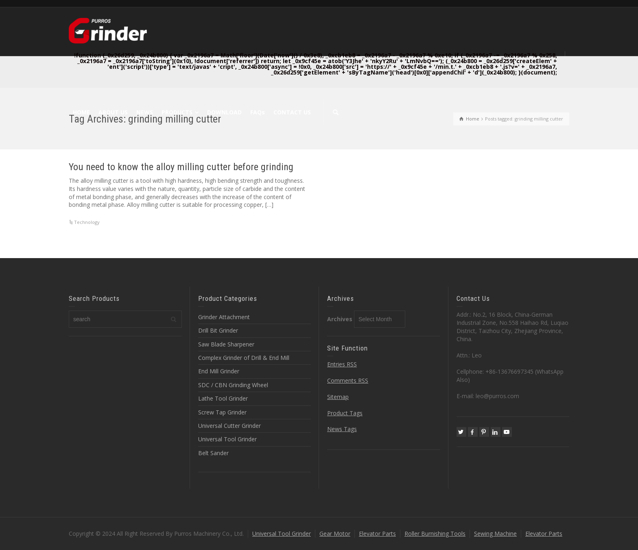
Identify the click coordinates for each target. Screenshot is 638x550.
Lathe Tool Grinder (223, 398)
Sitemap (338, 397)
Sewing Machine (495, 533)
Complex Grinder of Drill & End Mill (243, 358)
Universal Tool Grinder (227, 439)
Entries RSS (342, 364)
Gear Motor (334, 533)
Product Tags (345, 413)
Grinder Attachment (224, 317)
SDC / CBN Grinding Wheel (233, 385)
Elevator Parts (377, 533)
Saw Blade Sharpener (226, 344)
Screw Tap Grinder (222, 412)
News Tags (342, 429)
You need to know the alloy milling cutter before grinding (181, 167)
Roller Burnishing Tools (434, 533)
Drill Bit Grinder (218, 330)
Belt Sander (213, 453)
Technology (87, 222)
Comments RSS (347, 380)
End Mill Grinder (218, 371)
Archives (339, 319)
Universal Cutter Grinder (229, 425)
